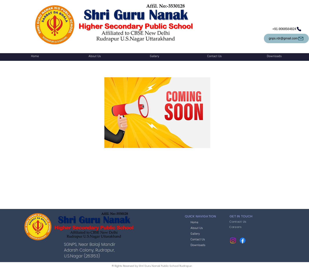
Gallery (195, 234)
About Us (197, 228)
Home (194, 222)
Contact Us (198, 240)
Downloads (198, 245)
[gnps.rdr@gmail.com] (286, 38)
